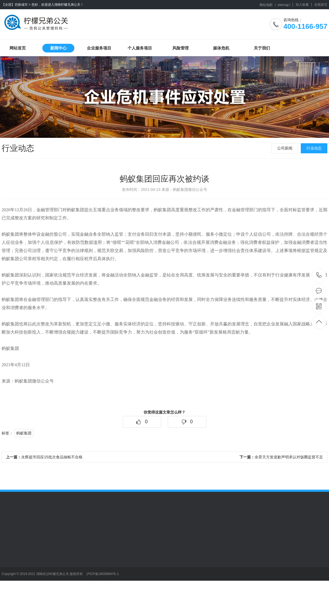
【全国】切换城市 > (16, 5)
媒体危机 (221, 48)
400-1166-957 (319, 275)
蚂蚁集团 (23, 433)
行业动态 (314, 148)
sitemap (283, 5)
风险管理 (180, 48)
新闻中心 (58, 48)
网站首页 (18, 48)
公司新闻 (284, 148)
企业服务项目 (99, 48)
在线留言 (320, 5)
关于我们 (262, 48)
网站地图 (266, 5)
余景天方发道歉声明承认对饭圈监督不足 (281, 457)
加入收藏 (302, 5)
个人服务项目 (140, 48)
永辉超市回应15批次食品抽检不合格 (44, 457)
